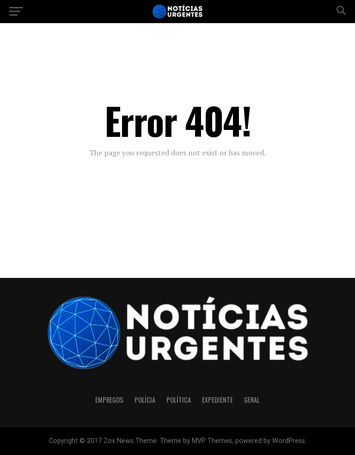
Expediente (217, 400)
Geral (252, 400)
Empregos (109, 400)
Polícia (145, 400)
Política (178, 400)
